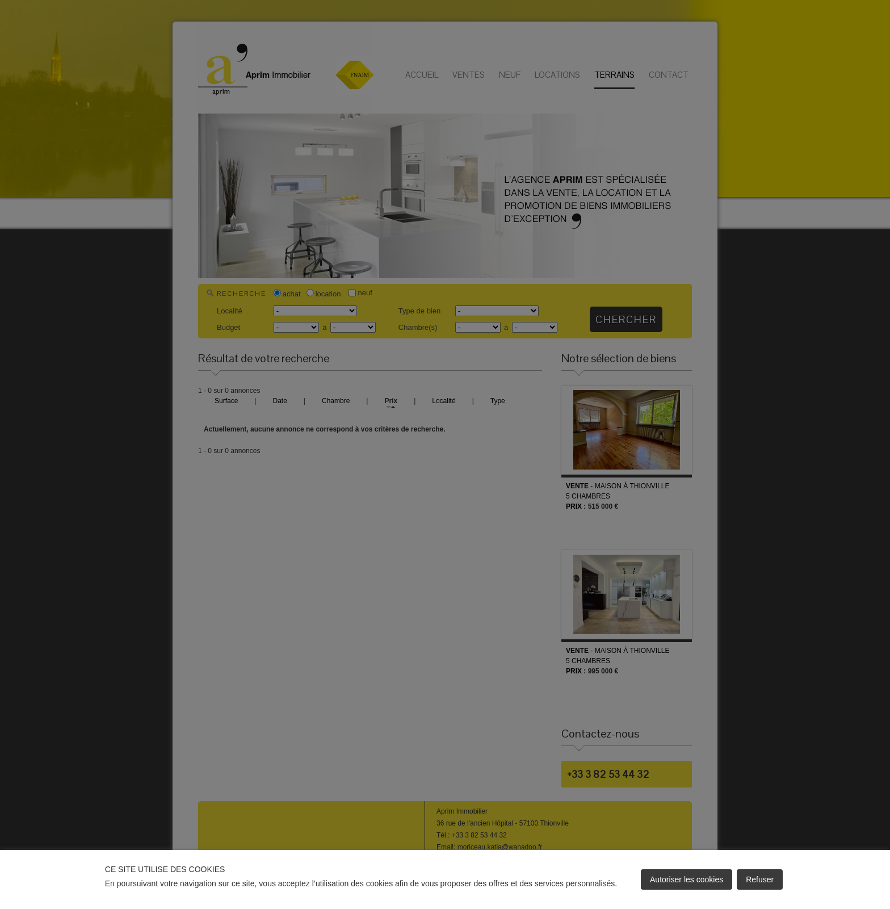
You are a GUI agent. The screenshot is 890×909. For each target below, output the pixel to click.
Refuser (760, 879)
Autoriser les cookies (686, 879)
